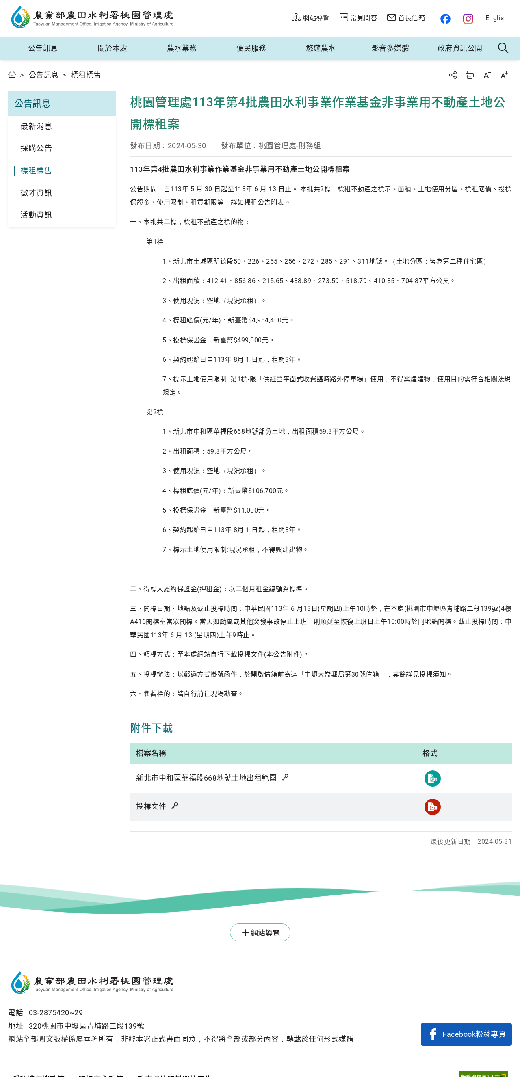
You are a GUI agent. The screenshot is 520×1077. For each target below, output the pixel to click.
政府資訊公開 (460, 48)
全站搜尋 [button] (503, 48)
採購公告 (36, 148)
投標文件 (157, 806)
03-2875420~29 (56, 1012)
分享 (452, 75)
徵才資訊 (36, 193)
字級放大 (504, 75)
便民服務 (251, 48)
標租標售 (36, 170)
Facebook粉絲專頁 (474, 1034)
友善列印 (469, 75)
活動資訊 (36, 215)
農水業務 (182, 48)
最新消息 (36, 126)
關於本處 (113, 48)
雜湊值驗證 (286, 777)
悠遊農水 (321, 48)
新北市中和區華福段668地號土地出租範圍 (213, 778)
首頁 (12, 74)
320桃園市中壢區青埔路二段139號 (87, 1026)
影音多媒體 (391, 48)
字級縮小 (487, 75)
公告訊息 (43, 48)
